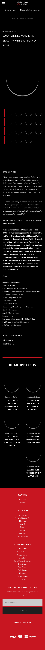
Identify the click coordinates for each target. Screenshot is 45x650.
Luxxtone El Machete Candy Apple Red (33, 473)
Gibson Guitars (22, 576)
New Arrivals (22, 515)
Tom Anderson (22, 552)
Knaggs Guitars (22, 555)
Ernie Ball (22, 558)
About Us (22, 499)
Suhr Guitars (22, 549)
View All (22, 579)
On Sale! (22, 533)
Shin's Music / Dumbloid (22, 561)
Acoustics (22, 524)
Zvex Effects (22, 564)
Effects (22, 527)
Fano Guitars (22, 567)
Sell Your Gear (22, 536)
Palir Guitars (22, 570)
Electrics (22, 521)
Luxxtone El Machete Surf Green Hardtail (33, 440)
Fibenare (22, 573)
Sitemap (22, 502)
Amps (22, 530)
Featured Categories (22, 518)
